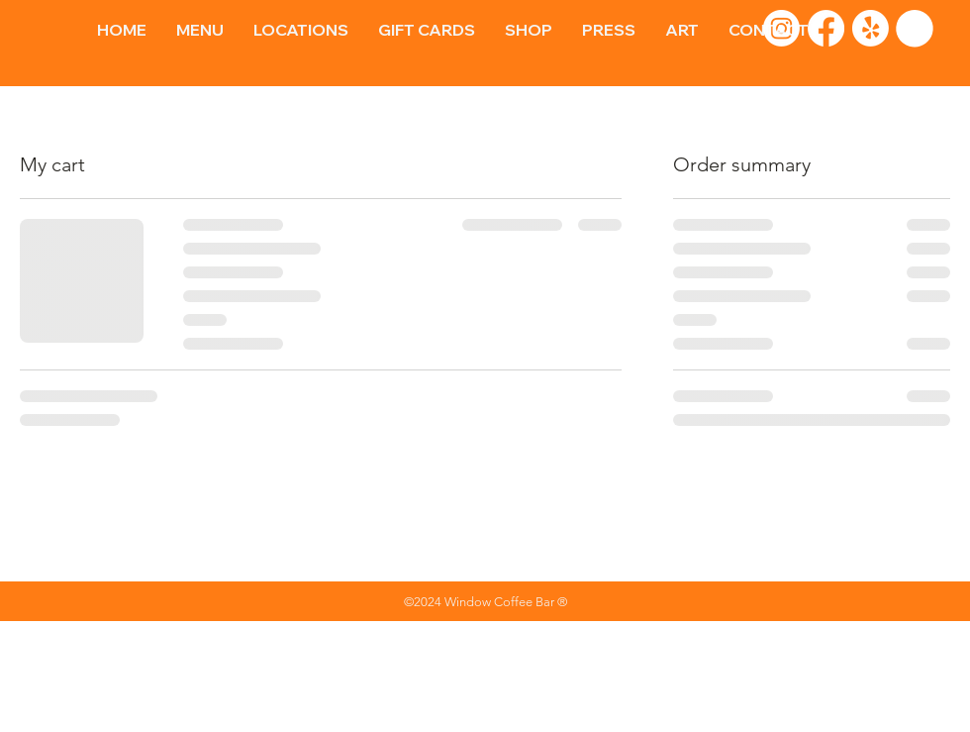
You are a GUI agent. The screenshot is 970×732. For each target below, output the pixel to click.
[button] (914, 29)
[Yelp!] (870, 28)
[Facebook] (826, 28)
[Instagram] (781, 28)
